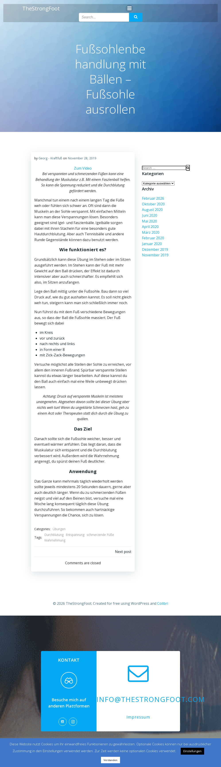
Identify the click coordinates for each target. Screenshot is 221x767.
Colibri (162, 602)
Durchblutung (53, 534)
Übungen (58, 529)
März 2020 (150, 232)
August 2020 (152, 209)
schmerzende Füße (100, 534)
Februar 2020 (153, 238)
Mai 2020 (149, 221)
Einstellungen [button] (192, 751)
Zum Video (83, 168)
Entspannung (75, 534)
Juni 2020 (149, 215)
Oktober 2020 (153, 204)
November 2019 (155, 255)
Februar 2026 (153, 198)
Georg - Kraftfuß (50, 158)
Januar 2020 (151, 243)
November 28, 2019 (82, 158)
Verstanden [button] (110, 760)
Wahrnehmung (54, 540)
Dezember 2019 (155, 249)
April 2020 (150, 226)
